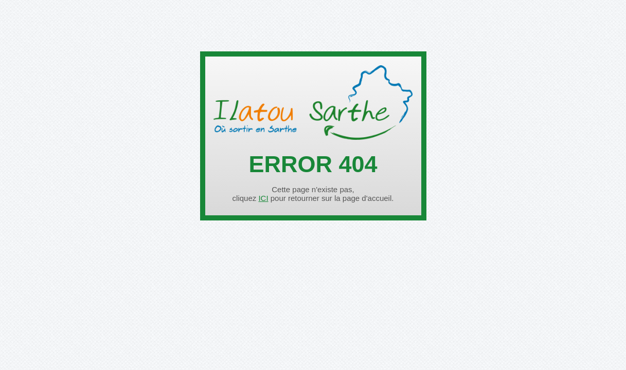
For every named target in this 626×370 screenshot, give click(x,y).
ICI (263, 198)
